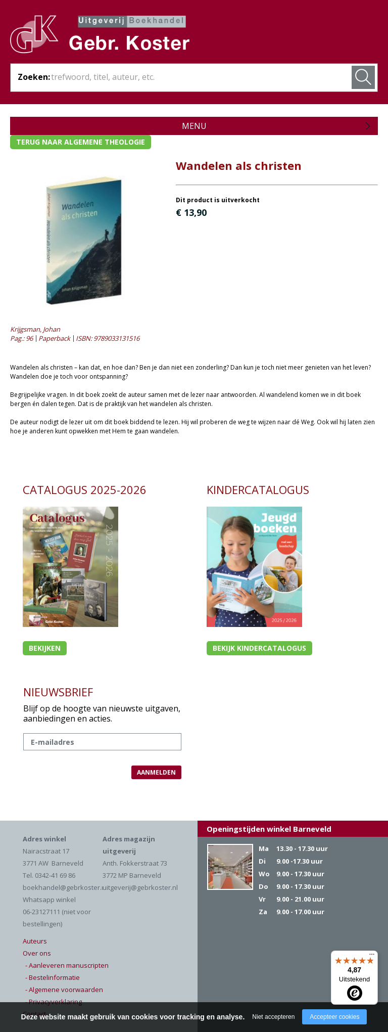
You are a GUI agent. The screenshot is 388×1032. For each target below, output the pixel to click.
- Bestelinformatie (52, 977)
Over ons (37, 953)
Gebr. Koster (99, 36)
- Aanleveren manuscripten (67, 965)
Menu (194, 125)
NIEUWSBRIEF (58, 692)
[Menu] (372, 957)
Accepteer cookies (334, 1016)
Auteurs (35, 941)
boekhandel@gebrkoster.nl (65, 887)
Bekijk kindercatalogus (259, 648)
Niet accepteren (273, 1016)
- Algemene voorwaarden (64, 989)
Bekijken (45, 648)
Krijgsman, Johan (35, 329)
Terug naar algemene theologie (80, 142)
